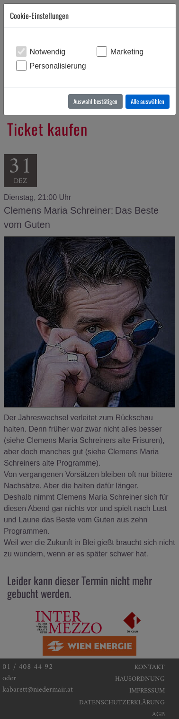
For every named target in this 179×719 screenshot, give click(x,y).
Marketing (126, 52)
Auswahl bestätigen (95, 101)
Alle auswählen (147, 101)
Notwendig (48, 52)
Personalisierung (58, 66)
